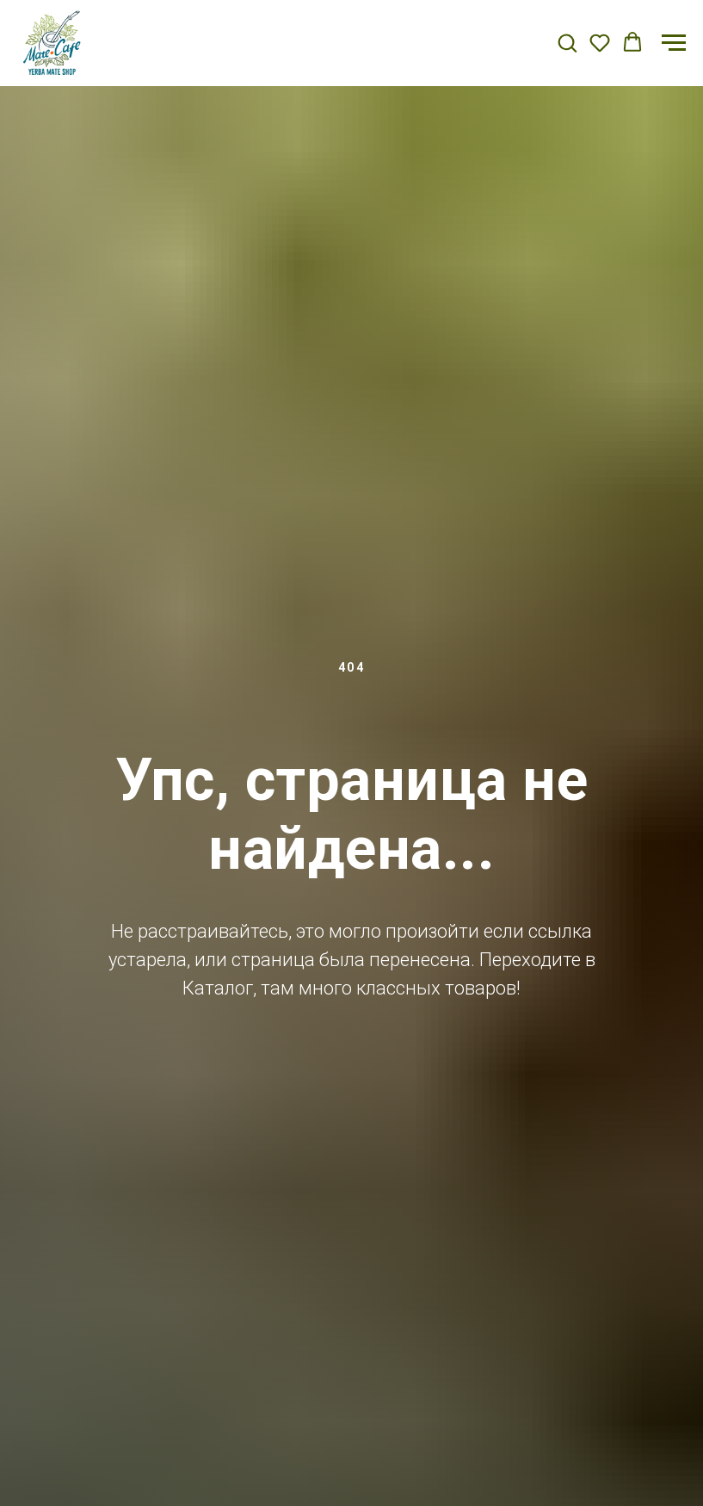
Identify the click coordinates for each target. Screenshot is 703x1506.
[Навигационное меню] (674, 43)
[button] (567, 42)
